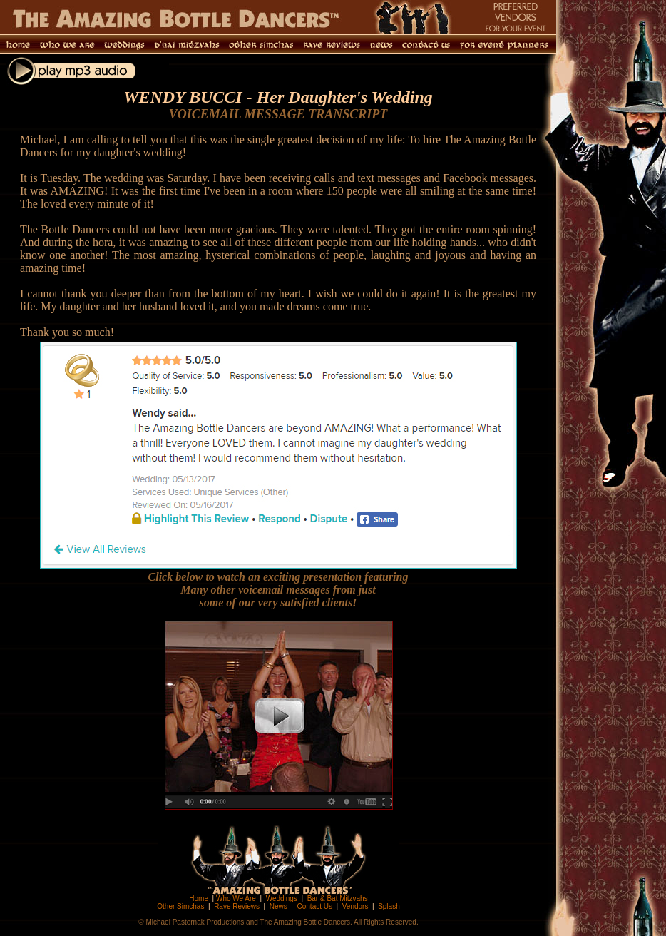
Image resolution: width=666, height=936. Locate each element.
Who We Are (236, 898)
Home (198, 898)
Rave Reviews (237, 906)
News (278, 906)
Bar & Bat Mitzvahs (337, 898)
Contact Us (314, 906)
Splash (389, 906)
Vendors (355, 906)
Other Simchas (180, 906)
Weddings (281, 898)
